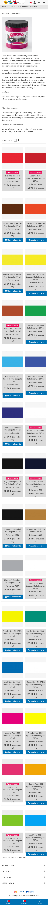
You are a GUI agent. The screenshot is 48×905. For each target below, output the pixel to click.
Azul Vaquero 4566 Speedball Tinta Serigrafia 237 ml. (35, 484)
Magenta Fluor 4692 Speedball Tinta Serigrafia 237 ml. (12, 735)
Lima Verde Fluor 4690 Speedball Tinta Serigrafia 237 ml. (12, 840)
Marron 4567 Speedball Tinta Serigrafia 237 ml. (12, 330)
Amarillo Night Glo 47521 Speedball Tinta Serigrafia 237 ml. (12, 633)
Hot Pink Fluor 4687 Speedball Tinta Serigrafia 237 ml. (12, 789)
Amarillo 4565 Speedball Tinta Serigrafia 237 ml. (12, 275)
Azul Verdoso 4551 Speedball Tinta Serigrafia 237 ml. (12, 378)
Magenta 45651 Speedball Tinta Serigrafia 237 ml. (35, 178)
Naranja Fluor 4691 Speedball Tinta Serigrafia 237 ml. (35, 786)
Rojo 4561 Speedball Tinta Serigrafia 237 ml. (12, 177)
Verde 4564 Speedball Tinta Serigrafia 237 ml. (35, 326)
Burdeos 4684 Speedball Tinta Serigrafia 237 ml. (12, 224)
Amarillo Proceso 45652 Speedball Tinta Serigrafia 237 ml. (35, 276)
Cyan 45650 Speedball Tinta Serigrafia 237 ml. (12, 428)
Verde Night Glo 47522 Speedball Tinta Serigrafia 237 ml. (35, 633)
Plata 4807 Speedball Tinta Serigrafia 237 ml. (12, 581)
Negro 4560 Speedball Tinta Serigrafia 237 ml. (12, 483)
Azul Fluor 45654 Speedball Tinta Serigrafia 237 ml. (35, 837)
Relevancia (7, 140)
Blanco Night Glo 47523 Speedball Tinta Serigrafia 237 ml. (35, 684)
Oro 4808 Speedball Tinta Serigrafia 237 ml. (35, 530)
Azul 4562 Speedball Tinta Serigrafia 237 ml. (35, 377)
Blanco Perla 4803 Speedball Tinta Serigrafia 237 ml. (35, 585)
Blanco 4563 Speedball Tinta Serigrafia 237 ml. (35, 432)
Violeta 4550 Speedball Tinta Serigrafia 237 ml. (12, 530)
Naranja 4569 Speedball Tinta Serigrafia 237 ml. (36, 224)
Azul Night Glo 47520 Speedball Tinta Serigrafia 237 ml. (12, 684)
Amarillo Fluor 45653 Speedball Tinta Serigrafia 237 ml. (35, 735)
